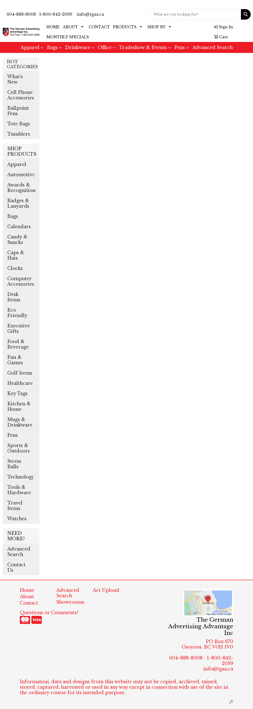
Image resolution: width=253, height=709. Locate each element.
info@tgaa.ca (90, 14)
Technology (20, 477)
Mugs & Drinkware (19, 422)
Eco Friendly (17, 312)
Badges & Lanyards (18, 203)
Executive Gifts (18, 328)
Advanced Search (212, 47)
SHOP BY (156, 27)
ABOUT (70, 27)
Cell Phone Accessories (20, 95)
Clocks (15, 268)
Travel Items (15, 505)
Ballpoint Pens (18, 110)
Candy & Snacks (17, 239)
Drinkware (77, 47)
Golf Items (19, 373)
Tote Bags (18, 124)
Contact (29, 603)
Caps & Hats (15, 255)
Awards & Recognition (21, 187)
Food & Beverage (18, 344)
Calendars (19, 226)
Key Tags (17, 393)
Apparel (30, 47)
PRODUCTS (125, 27)
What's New (15, 79)
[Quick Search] (194, 14)
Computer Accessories (20, 281)
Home (27, 590)
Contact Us (16, 567)
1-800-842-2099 (55, 14)
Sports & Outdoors (18, 448)
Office (104, 47)
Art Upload (106, 590)
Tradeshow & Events (143, 47)
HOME (52, 27)
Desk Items (13, 297)
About (27, 596)
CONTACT (99, 27)
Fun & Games (15, 359)
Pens (179, 47)
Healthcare (20, 383)
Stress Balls (14, 463)
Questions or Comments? (49, 612)
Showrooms (70, 602)
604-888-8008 (21, 14)
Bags (52, 47)
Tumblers (18, 134)
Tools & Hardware (19, 489)
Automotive (21, 174)
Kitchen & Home (19, 406)
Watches (16, 518)
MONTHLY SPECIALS (67, 37)
